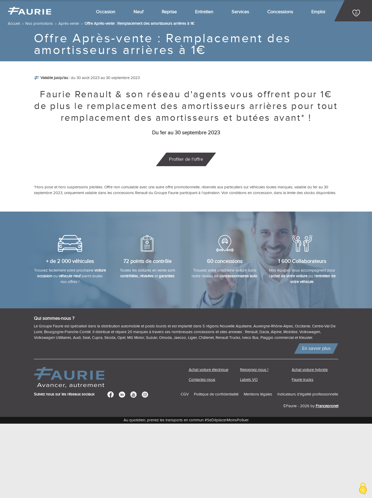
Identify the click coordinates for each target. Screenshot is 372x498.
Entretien (204, 12)
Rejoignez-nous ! (254, 444)
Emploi (318, 12)
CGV (185, 469)
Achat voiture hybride (310, 444)
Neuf (138, 12)
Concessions (280, 12)
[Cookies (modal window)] (363, 489)
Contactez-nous (202, 454)
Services (240, 12)
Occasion (105, 12)
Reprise (169, 12)
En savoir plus (316, 423)
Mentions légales (258, 469)
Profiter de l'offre (186, 234)
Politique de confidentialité (216, 469)
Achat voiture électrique (208, 444)
